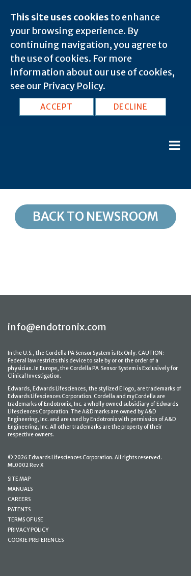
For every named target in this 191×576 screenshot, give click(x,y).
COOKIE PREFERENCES (36, 540)
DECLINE (130, 107)
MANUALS (20, 489)
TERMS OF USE (25, 519)
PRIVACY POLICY (28, 530)
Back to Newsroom (95, 216)
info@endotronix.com (57, 327)
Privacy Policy (73, 86)
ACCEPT (56, 107)
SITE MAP (19, 479)
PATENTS (19, 509)
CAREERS (19, 499)
